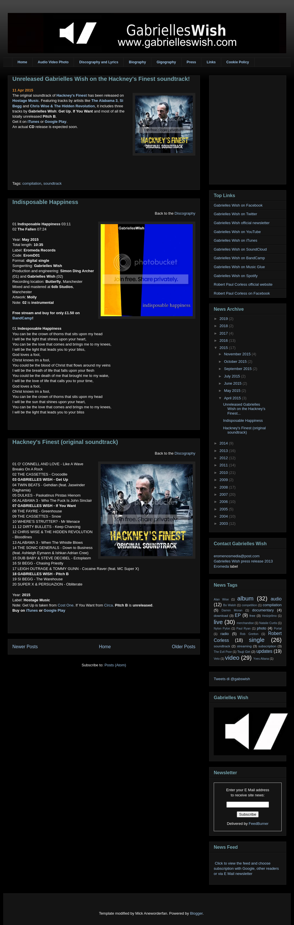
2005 (224, 509)
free (252, 615)
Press (191, 62)
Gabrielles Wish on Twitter (235, 214)
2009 (224, 480)
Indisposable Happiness (45, 202)
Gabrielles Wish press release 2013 (243, 561)
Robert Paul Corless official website (243, 284)
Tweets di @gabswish (232, 679)
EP (238, 615)
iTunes (33, 121)
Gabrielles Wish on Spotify (235, 276)
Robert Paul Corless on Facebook (242, 293)
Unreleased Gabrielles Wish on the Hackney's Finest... (244, 408)
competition (249, 605)
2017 (224, 333)
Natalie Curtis (268, 623)
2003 (224, 523)
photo (261, 628)
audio (276, 598)
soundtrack (52, 183)
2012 (224, 458)
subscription (267, 646)
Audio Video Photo (53, 62)
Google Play (55, 121)
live (218, 622)
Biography (137, 62)
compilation (31, 183)
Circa (108, 605)
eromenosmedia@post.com (236, 556)
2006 (224, 501)
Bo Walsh (229, 605)
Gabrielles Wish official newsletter (242, 223)
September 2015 (238, 369)
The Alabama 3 (104, 100)
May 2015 (233, 390)
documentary (263, 610)
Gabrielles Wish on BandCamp (239, 258)
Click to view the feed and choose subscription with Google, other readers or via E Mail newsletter (246, 868)
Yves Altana (261, 658)
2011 (224, 465)
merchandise (245, 623)
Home (22, 62)
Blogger (196, 913)
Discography (185, 213)
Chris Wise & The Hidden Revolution (62, 106)
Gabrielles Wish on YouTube (237, 232)
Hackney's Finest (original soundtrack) (65, 442)
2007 (224, 494)
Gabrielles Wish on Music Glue (239, 267)
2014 (224, 443)
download (221, 615)
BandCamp (22, 318)
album (245, 598)
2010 (224, 472)
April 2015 (233, 398)
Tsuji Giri (243, 651)
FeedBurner (259, 823)
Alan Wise (221, 599)
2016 (224, 340)
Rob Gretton (249, 634)
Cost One (66, 605)
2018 (224, 326)
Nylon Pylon (222, 628)
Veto (217, 658)
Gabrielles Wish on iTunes (235, 240)
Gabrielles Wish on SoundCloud (240, 249)
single (256, 639)
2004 (224, 516)
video (232, 657)
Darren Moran (232, 610)
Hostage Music (25, 100)
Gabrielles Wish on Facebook (238, 205)
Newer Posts (25, 646)
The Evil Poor (223, 651)
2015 (224, 348)
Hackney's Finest (71, 95)
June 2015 (233, 383)
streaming (244, 646)
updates (264, 651)
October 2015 (236, 361)
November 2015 (238, 354)
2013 (224, 451)
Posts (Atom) (115, 665)
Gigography (166, 62)
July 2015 (232, 376)
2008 (224, 487)
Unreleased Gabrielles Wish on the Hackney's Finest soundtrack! (101, 79)
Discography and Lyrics (98, 62)
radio (224, 634)
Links (211, 62)
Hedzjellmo (269, 615)
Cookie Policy (237, 62)
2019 (224, 318)
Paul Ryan (243, 628)
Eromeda (221, 566)
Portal (278, 628)
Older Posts (183, 646)
